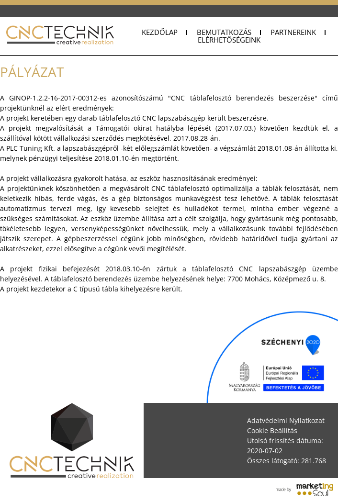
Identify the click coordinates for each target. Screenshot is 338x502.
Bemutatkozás (224, 32)
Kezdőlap (160, 32)
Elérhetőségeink (229, 40)
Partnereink (293, 32)
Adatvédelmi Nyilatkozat (286, 420)
